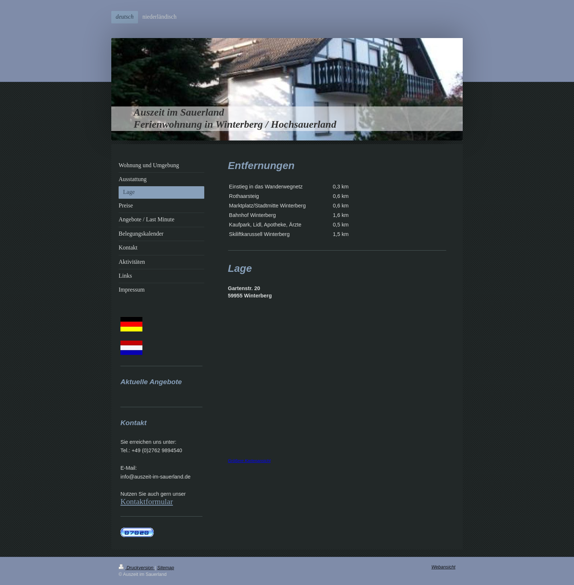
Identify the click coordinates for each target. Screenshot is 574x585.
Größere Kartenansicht (249, 460)
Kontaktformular (146, 501)
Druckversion (136, 567)
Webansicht (443, 567)
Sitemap (165, 567)
